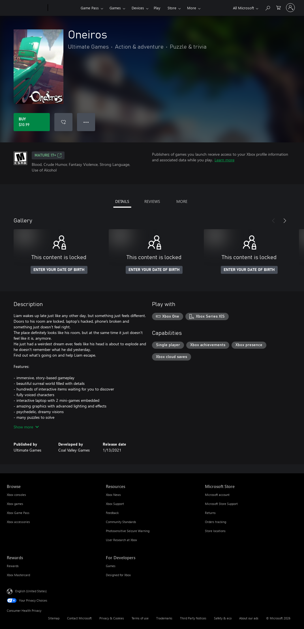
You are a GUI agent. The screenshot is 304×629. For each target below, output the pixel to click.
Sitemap (53, 618)
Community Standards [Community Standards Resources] (121, 522)
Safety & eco (223, 618)
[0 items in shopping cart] (278, 7)
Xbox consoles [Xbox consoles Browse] (16, 494)
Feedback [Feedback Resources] (112, 513)
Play (157, 7)
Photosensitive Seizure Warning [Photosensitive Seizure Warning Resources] (127, 531)
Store (172, 7)
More (191, 7)
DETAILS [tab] (122, 201)
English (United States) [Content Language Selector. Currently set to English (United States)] (31, 591)
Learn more (224, 159)
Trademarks (164, 618)
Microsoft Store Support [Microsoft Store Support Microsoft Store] (221, 504)
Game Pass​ (90, 7)
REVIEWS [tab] (152, 201)
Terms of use (140, 618)
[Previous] (273, 221)
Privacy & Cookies (111, 618)
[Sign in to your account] (290, 7)
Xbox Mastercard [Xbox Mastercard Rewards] (18, 575)
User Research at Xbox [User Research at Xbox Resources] (121, 540)
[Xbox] (63, 8)
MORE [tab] (181, 201)
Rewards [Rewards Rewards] (13, 566)
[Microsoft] (26, 8)
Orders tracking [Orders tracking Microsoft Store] (215, 522)
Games (115, 7)
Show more (26, 427)
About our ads (248, 618)
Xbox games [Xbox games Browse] (15, 504)
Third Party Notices (193, 618)
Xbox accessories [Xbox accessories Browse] (18, 522)
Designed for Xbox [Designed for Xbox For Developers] (118, 575)
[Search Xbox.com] (267, 7)
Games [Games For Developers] (110, 566)
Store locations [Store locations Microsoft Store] (215, 531)
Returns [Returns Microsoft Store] (210, 513)
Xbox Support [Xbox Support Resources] (115, 504)
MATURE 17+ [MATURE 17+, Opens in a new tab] (48, 155)
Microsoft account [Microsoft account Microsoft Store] (217, 494)
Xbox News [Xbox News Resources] (113, 494)
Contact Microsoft (79, 618)
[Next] (284, 221)
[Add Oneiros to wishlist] (63, 122)
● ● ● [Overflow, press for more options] (86, 121)
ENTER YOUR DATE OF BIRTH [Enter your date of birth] (59, 270)
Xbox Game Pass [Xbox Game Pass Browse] (18, 513)
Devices (138, 7)
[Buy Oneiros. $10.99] (32, 122)
